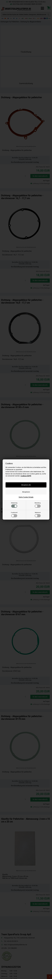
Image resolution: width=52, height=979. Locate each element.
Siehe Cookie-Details (26, 497)
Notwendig (14, 505)
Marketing (38, 505)
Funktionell (14, 514)
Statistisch (38, 514)
